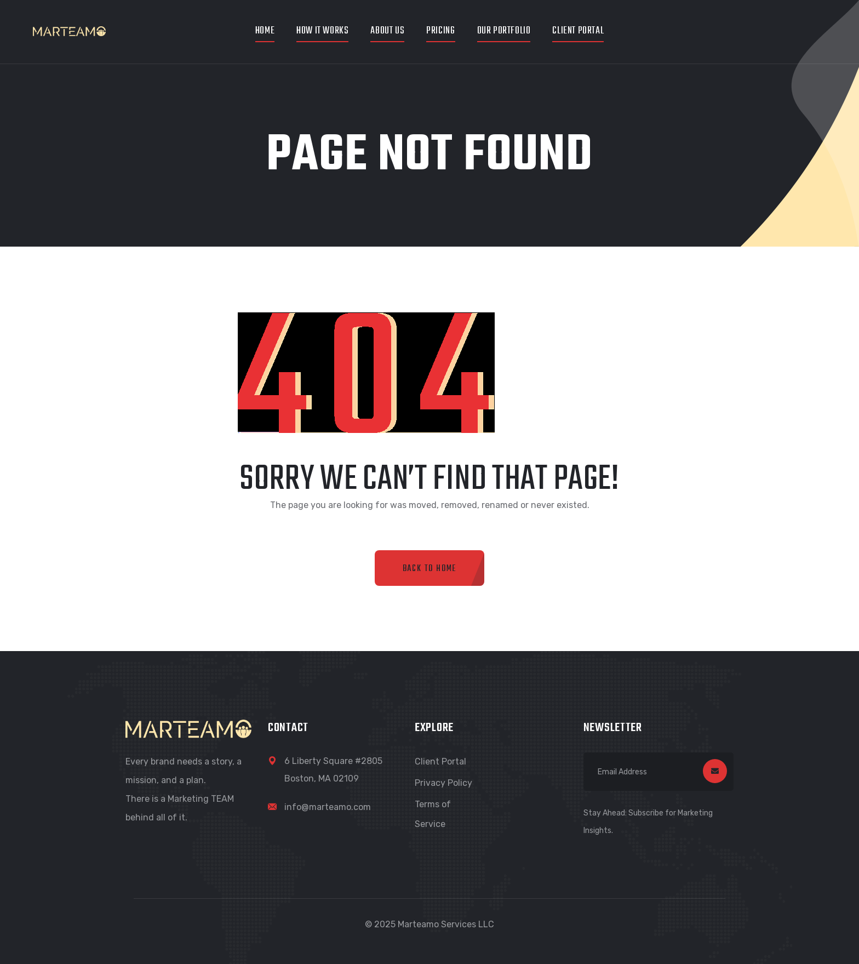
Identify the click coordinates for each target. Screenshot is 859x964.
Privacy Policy (443, 783)
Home (264, 31)
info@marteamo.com (327, 807)
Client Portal (578, 31)
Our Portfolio (504, 31)
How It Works (322, 31)
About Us (387, 31)
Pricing (440, 31)
